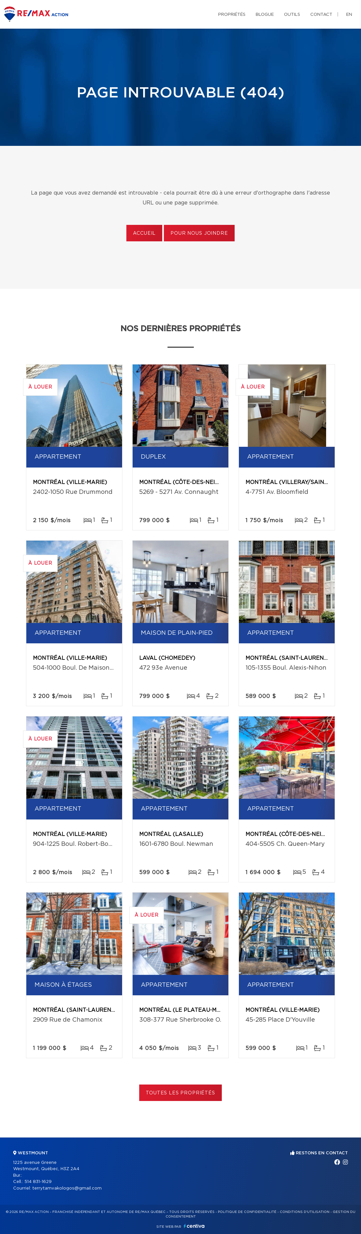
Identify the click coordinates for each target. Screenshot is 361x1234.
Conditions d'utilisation (304, 1212)
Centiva (194, 1226)
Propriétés (231, 15)
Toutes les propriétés (180, 1093)
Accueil (144, 233)
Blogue (265, 15)
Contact (321, 15)
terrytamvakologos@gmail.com (67, 1188)
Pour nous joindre (199, 233)
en (349, 15)
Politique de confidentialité (247, 1212)
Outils (292, 15)
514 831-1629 (38, 1182)
